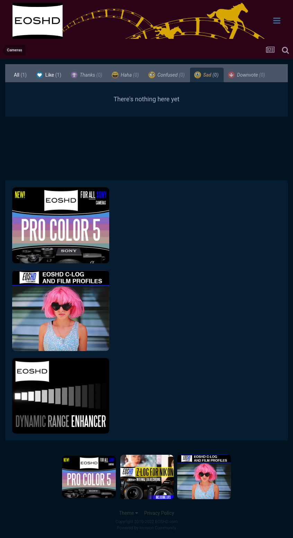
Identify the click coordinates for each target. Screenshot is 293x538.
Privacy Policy (159, 513)
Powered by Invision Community (146, 528)
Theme (128, 513)
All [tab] (20, 75)
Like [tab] (48, 74)
